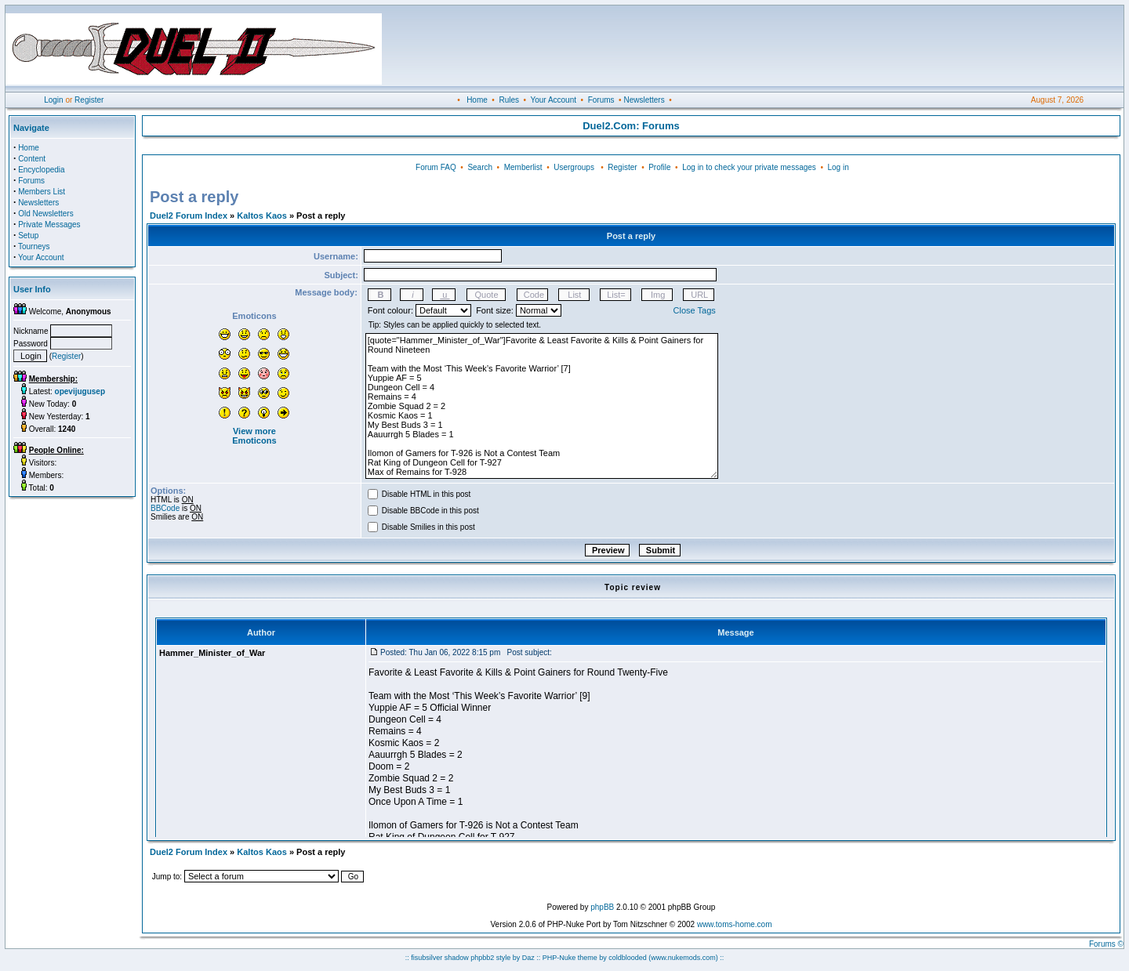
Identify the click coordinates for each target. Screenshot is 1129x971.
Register (88, 100)
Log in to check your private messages (749, 167)
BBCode (165, 508)
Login (53, 100)
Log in (837, 167)
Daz (528, 958)
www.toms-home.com (734, 924)
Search (479, 167)
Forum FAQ (436, 167)
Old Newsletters (46, 213)
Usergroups (574, 167)
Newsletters (643, 100)
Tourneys (34, 246)
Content (31, 158)
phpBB (602, 907)
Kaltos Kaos (262, 215)
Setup (28, 235)
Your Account (553, 100)
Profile (659, 167)
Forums (601, 100)
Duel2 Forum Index (188, 215)
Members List (41, 191)
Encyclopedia (41, 169)
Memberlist (523, 167)
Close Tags (694, 310)
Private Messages (49, 224)
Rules (509, 100)
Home (477, 100)
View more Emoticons (254, 435)
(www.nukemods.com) (683, 958)
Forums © (1106, 944)
